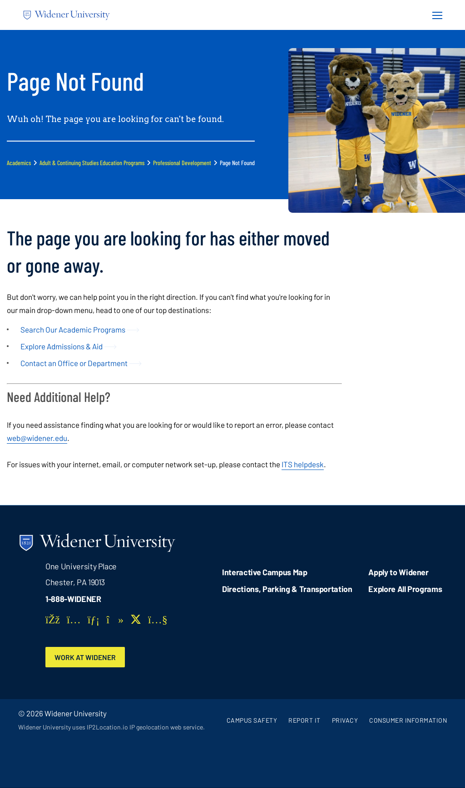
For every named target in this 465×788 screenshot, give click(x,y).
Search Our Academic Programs (72, 329)
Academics (19, 162)
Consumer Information (408, 720)
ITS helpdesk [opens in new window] (303, 464)
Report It (304, 720)
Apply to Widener (398, 572)
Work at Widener (86, 657)
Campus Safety (252, 720)
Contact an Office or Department (74, 362)
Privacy (345, 720)
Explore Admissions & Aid (61, 346)
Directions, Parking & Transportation (287, 589)
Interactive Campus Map (264, 572)
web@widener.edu (37, 437)
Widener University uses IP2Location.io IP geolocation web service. (111, 727)
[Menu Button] (435, 15)
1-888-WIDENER (73, 599)
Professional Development (182, 162)
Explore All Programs (405, 589)
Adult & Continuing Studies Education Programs (92, 162)
